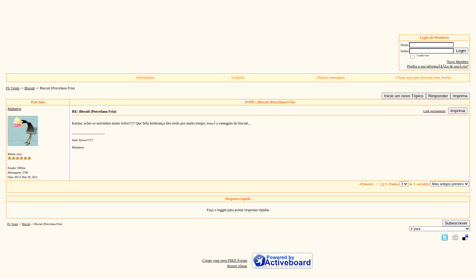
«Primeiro (366, 184)
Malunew (14, 109)
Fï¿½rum (12, 88)
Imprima (460, 96)
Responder (438, 96)
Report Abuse (237, 266)
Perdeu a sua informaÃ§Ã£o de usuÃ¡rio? (437, 66)
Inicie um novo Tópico (403, 96)
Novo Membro (457, 62)
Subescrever (456, 223)
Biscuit (29, 88)
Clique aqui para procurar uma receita (423, 77)
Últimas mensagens (330, 77)
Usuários (238, 77)
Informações (145, 77)
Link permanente (434, 111)
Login (461, 50)
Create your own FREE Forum (224, 260)
